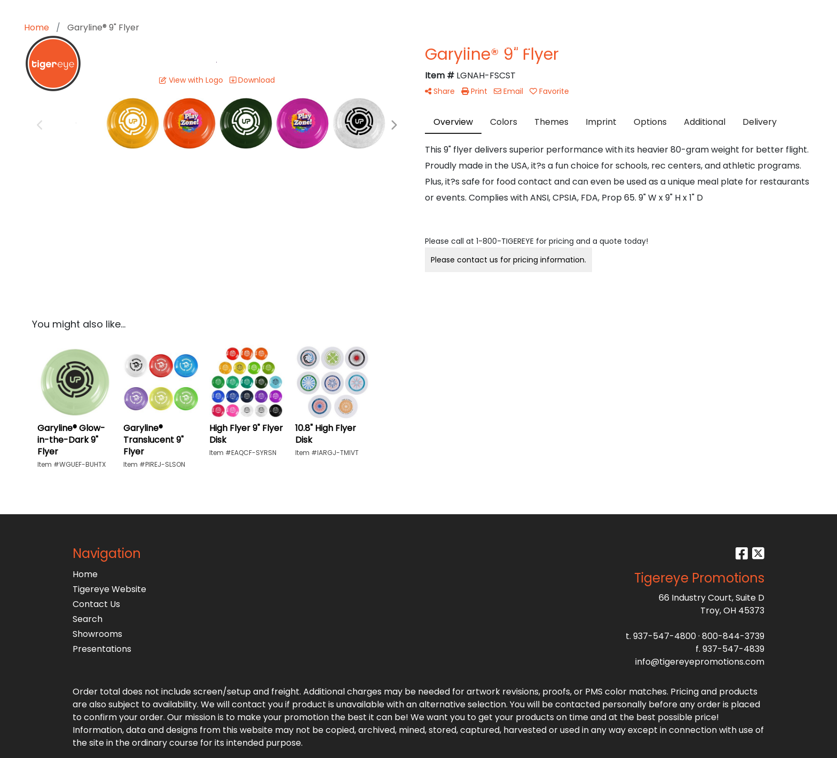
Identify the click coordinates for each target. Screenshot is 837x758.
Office (455, 47)
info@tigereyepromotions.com (699, 662)
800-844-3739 (733, 636)
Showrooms (97, 634)
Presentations (102, 649)
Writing (570, 47)
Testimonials (668, 47)
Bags (353, 47)
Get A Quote (729, 47)
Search (719, 11)
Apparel (308, 47)
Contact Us (96, 604)
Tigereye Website (109, 589)
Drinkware (402, 47)
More (613, 47)
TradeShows (511, 47)
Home (85, 574)
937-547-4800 (664, 636)
